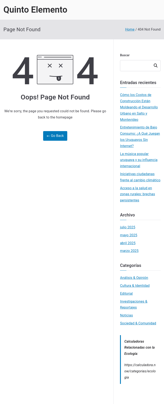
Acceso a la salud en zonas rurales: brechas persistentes (137, 194)
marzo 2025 (129, 251)
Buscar (125, 55)
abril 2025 (127, 243)
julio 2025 (127, 227)
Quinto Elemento (35, 10)
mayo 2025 (128, 235)
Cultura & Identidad (135, 286)
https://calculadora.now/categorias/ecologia (140, 371)
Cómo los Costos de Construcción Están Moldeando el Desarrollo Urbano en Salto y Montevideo (139, 107)
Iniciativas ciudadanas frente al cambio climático (140, 177)
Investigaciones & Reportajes (133, 304)
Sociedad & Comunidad (138, 323)
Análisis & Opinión (134, 278)
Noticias (126, 315)
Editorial (126, 294)
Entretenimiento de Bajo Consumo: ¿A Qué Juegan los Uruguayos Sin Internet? (140, 136)
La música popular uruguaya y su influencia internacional (138, 160)
